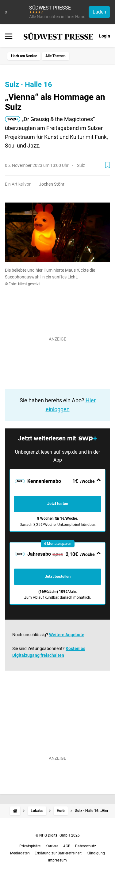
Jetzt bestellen (58, 576)
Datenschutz (85, 846)
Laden (99, 12)
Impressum (57, 860)
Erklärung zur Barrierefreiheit (58, 853)
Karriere (51, 846)
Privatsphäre (29, 846)
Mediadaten (20, 853)
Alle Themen (55, 56)
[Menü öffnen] (9, 37)
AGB (66, 846)
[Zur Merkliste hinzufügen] (107, 165)
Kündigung (95, 853)
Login (104, 36)
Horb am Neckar (24, 56)
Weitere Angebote (66, 634)
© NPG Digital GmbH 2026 (58, 835)
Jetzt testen (57, 503)
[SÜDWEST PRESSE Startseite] (58, 36)
